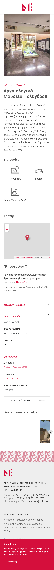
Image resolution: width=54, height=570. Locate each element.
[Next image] (50, 432)
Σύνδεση (8, 531)
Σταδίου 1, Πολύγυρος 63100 (15, 367)
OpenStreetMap (27, 257)
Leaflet (17, 257)
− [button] (7, 229)
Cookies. (10, 544)
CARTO (47, 257)
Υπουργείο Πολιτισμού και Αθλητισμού (23, 519)
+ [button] (7, 226)
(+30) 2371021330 (11, 378)
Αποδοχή (12, 562)
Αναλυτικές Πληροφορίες (19, 554)
